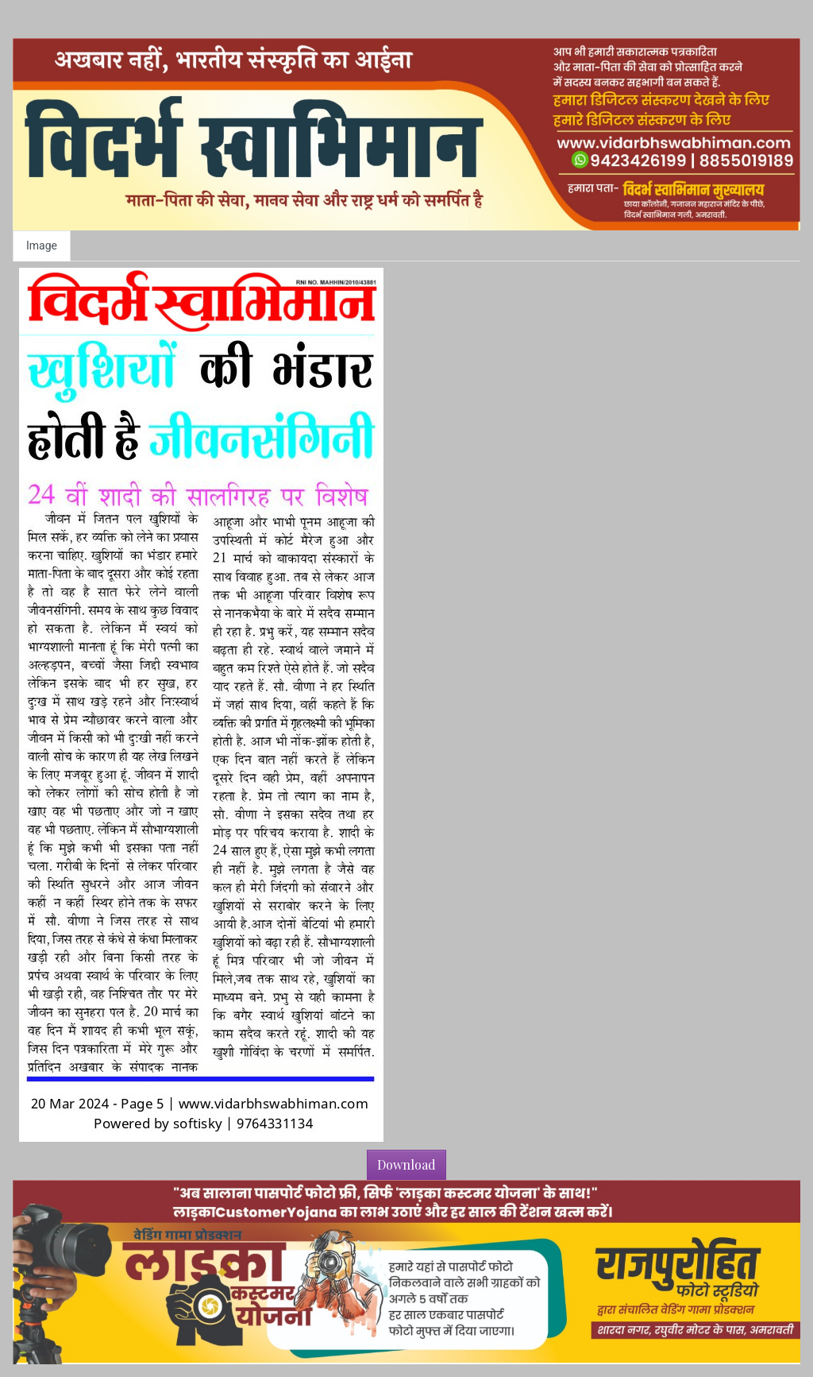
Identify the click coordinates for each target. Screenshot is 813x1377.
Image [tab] (41, 245)
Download (406, 1164)
